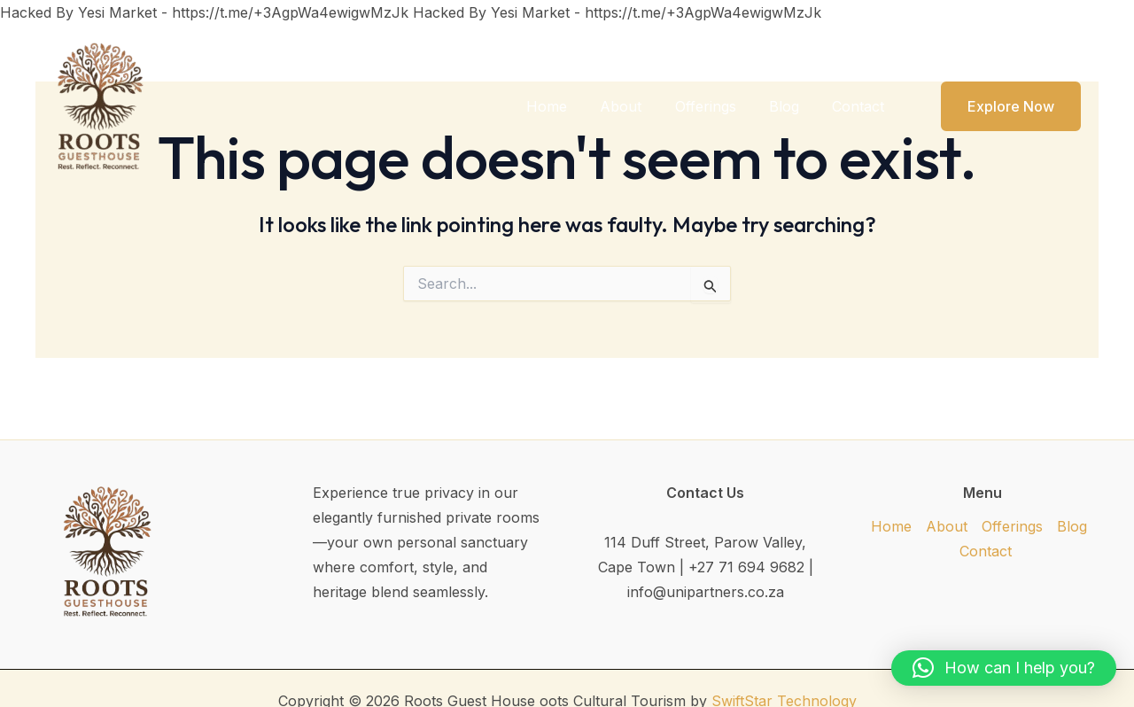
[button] (1000, 106)
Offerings (717, 106)
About (637, 106)
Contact (861, 106)
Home (568, 106)
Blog (791, 106)
